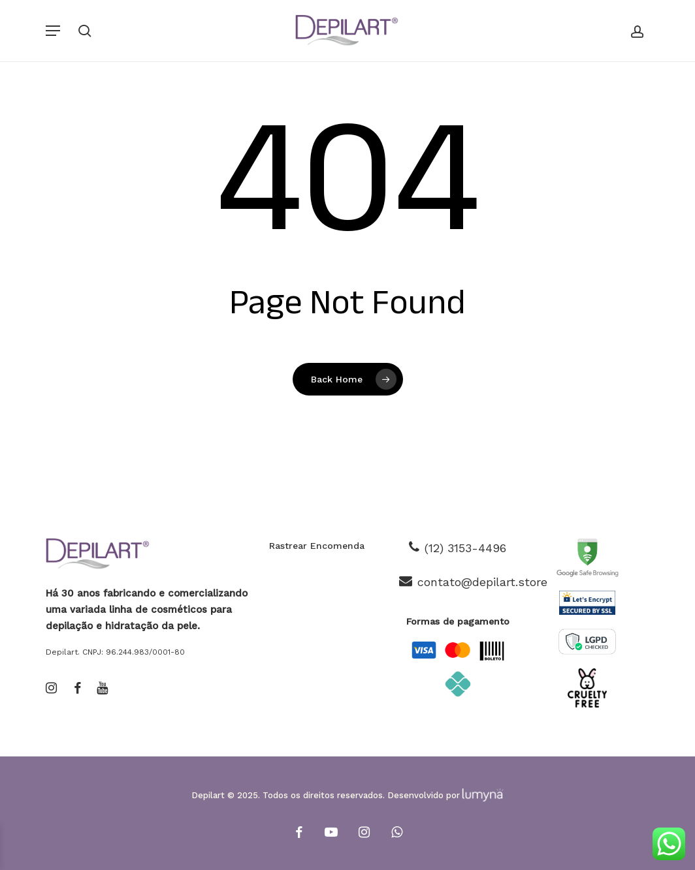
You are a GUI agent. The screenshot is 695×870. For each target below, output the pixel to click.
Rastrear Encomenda (316, 545)
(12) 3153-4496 (465, 548)
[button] (53, 30)
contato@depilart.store (482, 582)
